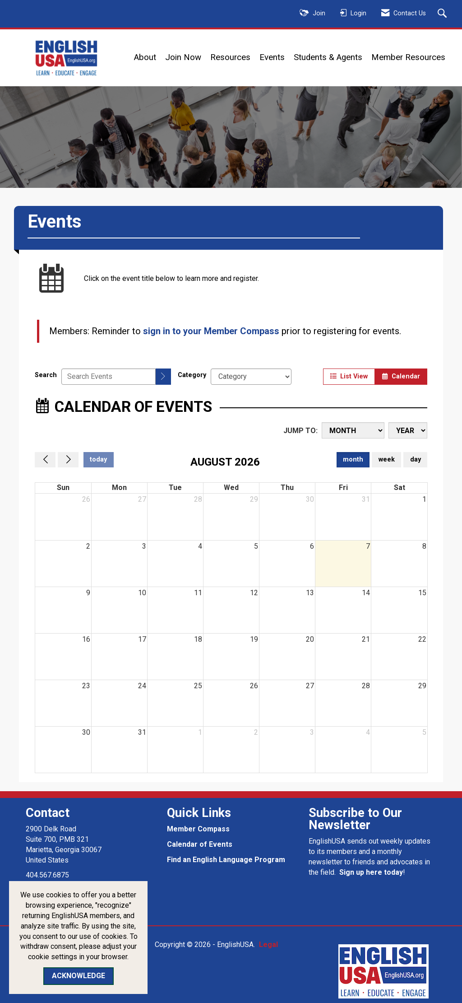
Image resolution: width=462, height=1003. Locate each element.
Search (46, 375)
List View (349, 376)
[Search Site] (443, 14)
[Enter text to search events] (108, 377)
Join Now (183, 57)
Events (272, 57)
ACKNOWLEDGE (78, 975)
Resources (230, 57)
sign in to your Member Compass (211, 331)
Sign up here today (371, 872)
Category (192, 375)
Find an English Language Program (226, 859)
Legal (266, 944)
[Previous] (45, 459)
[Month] (353, 430)
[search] (163, 377)
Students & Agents (328, 57)
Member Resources (408, 57)
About (145, 57)
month (353, 459)
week (387, 459)
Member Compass (198, 829)
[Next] (68, 459)
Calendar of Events (199, 844)
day (415, 459)
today (98, 459)
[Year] (407, 430)
